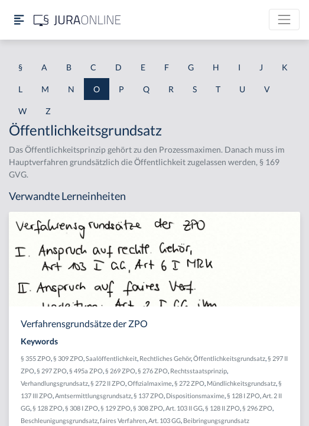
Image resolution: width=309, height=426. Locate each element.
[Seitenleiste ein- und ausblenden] (18, 20)
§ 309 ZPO (68, 358)
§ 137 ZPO (149, 395)
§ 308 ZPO (148, 408)
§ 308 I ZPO (81, 408)
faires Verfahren (123, 420)
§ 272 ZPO (189, 383)
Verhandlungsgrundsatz (54, 383)
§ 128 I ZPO (243, 395)
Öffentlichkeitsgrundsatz (229, 358)
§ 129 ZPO (115, 408)
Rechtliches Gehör (165, 358)
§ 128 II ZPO (222, 408)
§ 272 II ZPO (107, 383)
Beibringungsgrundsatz (216, 420)
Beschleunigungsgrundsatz (59, 420)
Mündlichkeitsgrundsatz (241, 383)
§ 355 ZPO (36, 358)
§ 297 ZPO (52, 371)
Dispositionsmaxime (195, 395)
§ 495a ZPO (86, 371)
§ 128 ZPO (47, 408)
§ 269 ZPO (120, 371)
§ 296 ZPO (257, 408)
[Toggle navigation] (284, 19)
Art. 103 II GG (184, 408)
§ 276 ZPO (153, 371)
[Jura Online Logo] (77, 20)
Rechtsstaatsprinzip (198, 371)
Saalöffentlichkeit (111, 358)
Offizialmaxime (150, 383)
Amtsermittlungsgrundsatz (93, 395)
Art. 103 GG (164, 420)
